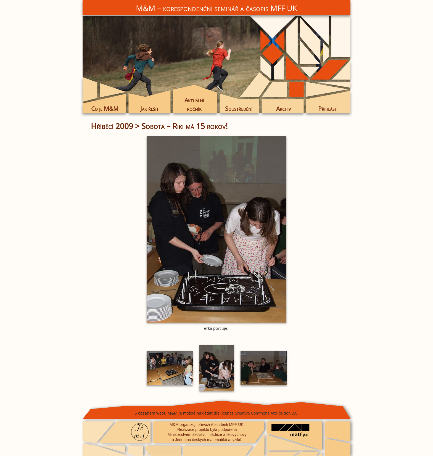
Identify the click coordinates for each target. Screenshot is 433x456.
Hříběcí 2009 (112, 126)
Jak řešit (149, 108)
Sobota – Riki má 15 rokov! (184, 126)
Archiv (283, 108)
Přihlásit (328, 108)
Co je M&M (104, 108)
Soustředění (238, 108)
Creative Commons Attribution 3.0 (266, 413)
